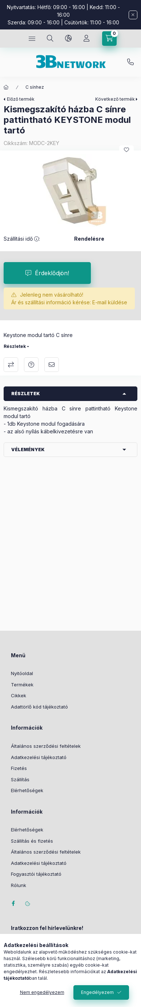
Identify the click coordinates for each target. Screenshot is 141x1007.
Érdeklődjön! (52, 273)
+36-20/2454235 (130, 62)
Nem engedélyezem (42, 992)
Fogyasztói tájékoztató (36, 874)
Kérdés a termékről (31, 364)
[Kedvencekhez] (126, 149)
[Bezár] (133, 15)
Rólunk (18, 885)
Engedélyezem (97, 992)
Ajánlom (51, 364)
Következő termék (115, 99)
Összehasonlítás (11, 364)
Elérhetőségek (27, 790)
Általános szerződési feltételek (46, 746)
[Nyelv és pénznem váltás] (68, 38)
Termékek (22, 684)
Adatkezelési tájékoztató (39, 757)
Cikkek (18, 695)
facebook (13, 903)
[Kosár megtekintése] (109, 38)
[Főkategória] (6, 87)
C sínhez (34, 87)
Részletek (15, 346)
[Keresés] (50, 38)
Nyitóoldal (22, 673)
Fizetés (19, 768)
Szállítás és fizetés (32, 841)
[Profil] (86, 38)
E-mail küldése (109, 302)
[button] (70, 190)
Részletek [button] (25, 393)
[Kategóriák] (32, 38)
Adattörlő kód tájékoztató (39, 707)
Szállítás (20, 779)
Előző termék (21, 99)
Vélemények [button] (28, 449)
